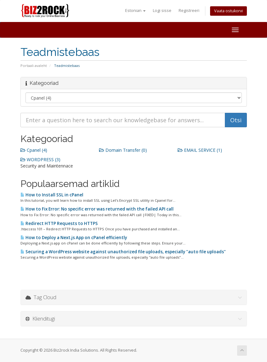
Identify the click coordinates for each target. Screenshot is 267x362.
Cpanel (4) (33, 150)
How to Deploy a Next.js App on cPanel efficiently (73, 237)
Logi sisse (162, 10)
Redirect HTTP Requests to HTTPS (59, 223)
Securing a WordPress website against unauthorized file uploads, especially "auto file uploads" (123, 252)
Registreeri (189, 10)
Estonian (135, 10)
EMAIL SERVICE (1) (200, 150)
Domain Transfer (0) (123, 150)
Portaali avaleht (33, 65)
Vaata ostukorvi (228, 11)
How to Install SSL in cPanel (51, 195)
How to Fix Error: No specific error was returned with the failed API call (97, 209)
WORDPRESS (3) (40, 159)
